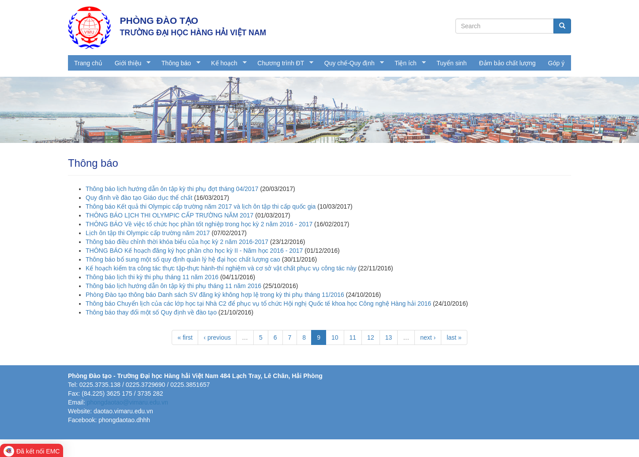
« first (184, 337)
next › (428, 337)
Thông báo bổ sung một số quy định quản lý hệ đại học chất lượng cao (183, 259)
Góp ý (556, 63)
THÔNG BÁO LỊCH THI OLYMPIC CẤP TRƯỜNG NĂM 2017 (169, 215)
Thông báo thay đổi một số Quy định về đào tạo (151, 312)
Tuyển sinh (451, 63)
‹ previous (216, 337)
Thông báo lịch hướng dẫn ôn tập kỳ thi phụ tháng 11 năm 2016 (173, 285)
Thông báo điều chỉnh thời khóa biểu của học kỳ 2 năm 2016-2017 (177, 241)
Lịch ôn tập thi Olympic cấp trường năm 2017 (148, 232)
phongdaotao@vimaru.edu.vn (127, 402)
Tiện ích (407, 63)
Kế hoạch (226, 63)
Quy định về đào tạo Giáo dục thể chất (139, 197)
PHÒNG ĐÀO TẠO (159, 20)
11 (353, 337)
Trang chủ (88, 63)
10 (334, 337)
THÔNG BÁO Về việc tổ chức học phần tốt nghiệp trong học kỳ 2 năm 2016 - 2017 (199, 224)
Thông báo (177, 63)
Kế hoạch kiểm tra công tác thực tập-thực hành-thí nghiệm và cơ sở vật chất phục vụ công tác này (221, 268)
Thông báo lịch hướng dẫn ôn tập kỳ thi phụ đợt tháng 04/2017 (172, 188)
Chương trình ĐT (282, 63)
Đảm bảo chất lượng (507, 63)
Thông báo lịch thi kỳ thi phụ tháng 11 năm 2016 (152, 277)
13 (388, 337)
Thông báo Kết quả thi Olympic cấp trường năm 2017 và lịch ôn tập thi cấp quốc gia (201, 206)
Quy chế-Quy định (351, 63)
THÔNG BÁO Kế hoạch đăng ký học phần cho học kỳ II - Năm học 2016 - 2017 (194, 250)
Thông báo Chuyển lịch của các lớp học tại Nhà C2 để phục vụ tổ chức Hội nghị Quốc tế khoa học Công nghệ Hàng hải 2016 (258, 303)
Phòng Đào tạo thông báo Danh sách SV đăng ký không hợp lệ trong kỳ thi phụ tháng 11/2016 (215, 294)
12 (370, 337)
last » (454, 337)
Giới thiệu (130, 63)
